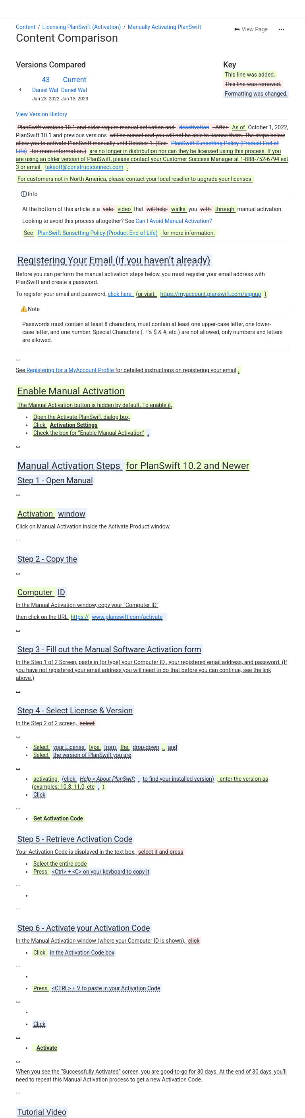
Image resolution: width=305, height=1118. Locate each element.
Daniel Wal (45, 90)
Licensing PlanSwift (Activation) (81, 27)
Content (25, 27)
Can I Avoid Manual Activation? (173, 221)
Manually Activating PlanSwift (164, 27)
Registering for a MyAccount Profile (70, 370)
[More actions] (281, 29)
